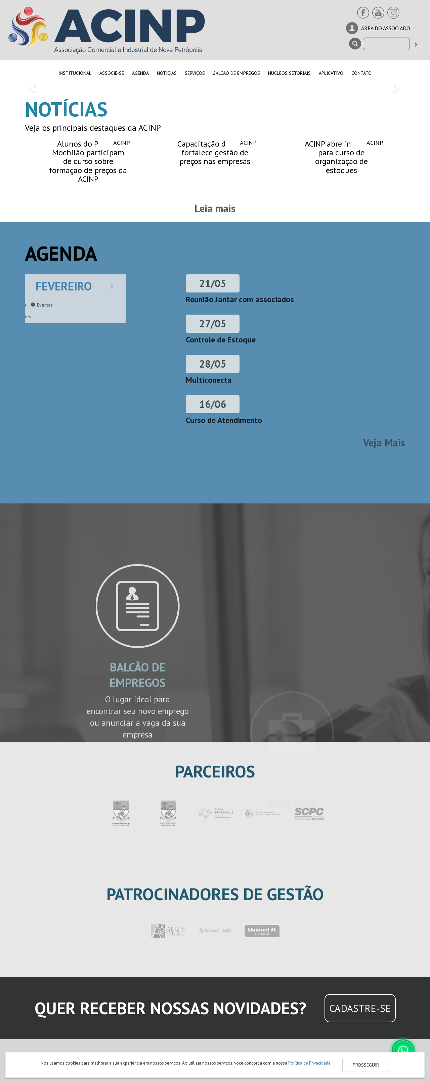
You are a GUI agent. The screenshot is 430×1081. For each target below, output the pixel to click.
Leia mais (215, 208)
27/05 (212, 323)
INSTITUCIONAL (74, 73)
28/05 (212, 363)
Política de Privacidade (309, 1063)
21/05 (212, 283)
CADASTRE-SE (360, 1008)
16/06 (212, 404)
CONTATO (361, 73)
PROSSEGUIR (366, 1065)
